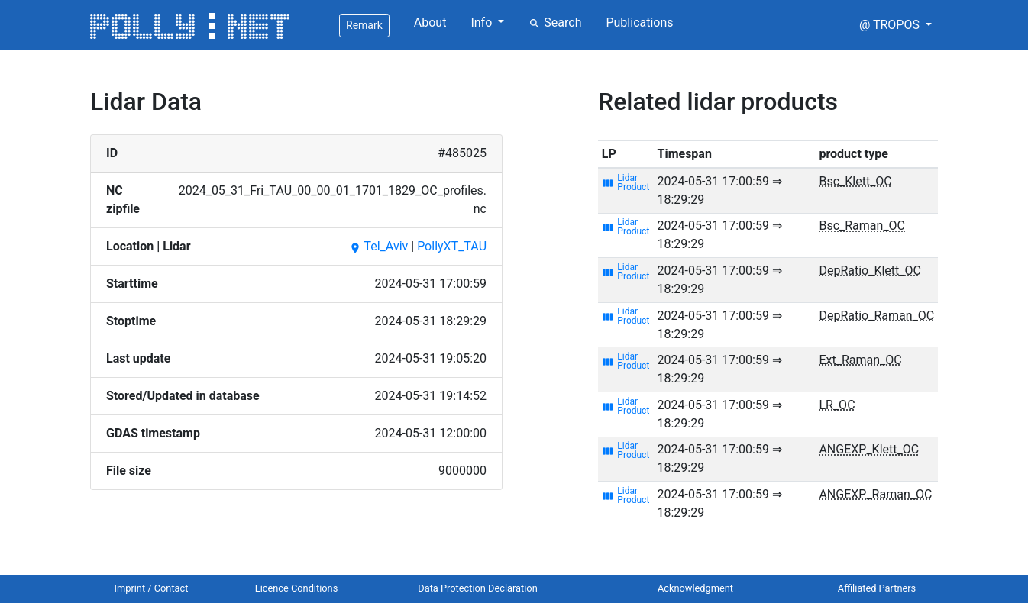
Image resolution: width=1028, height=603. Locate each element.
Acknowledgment (695, 588)
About (430, 22)
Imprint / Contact (152, 588)
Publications (639, 22)
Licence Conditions (296, 588)
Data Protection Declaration (477, 588)
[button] (895, 25)
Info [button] (482, 22)
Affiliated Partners (877, 588)
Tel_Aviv (378, 246)
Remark (364, 25)
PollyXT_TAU (452, 246)
